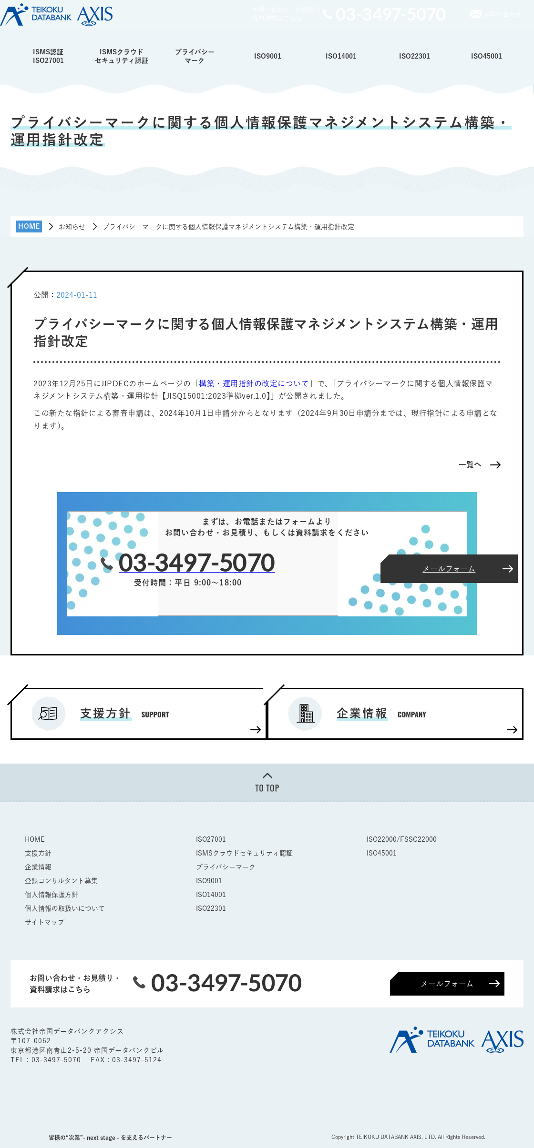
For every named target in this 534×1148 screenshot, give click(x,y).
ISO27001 (211, 839)
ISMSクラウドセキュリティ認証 (121, 56)
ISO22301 (414, 56)
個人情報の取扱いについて (65, 908)
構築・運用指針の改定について (254, 383)
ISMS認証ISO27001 (48, 56)
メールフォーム (447, 983)
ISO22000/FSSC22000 (402, 839)
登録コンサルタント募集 (61, 880)
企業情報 (38, 866)
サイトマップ (44, 921)
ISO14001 (341, 56)
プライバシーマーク (195, 56)
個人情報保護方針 (51, 894)
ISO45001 (486, 56)
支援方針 (38, 852)
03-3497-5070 (57, 1059)
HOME (35, 839)
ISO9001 (267, 56)
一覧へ (470, 464)
